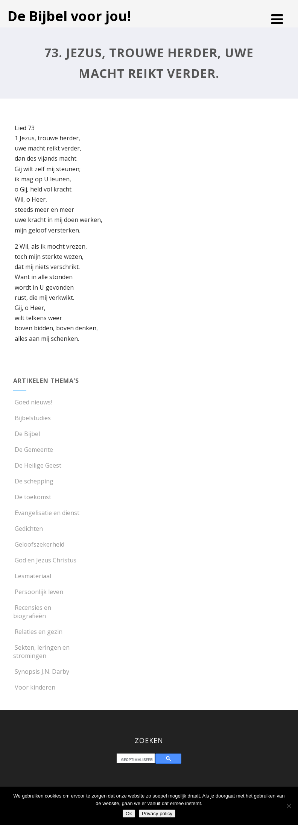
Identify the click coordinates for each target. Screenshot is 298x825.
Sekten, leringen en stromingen (41, 651)
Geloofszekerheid (38, 544)
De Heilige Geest (37, 465)
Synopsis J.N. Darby (41, 671)
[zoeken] (137, 760)
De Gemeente (33, 449)
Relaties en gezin (37, 631)
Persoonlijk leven (38, 592)
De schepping (33, 481)
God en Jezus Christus (44, 560)
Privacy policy (157, 813)
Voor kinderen (34, 687)
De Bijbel (26, 434)
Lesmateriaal (32, 576)
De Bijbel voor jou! (69, 16)
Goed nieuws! (32, 402)
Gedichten (28, 528)
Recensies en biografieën (32, 611)
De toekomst (32, 497)
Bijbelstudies (32, 418)
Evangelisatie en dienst (46, 513)
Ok (129, 813)
